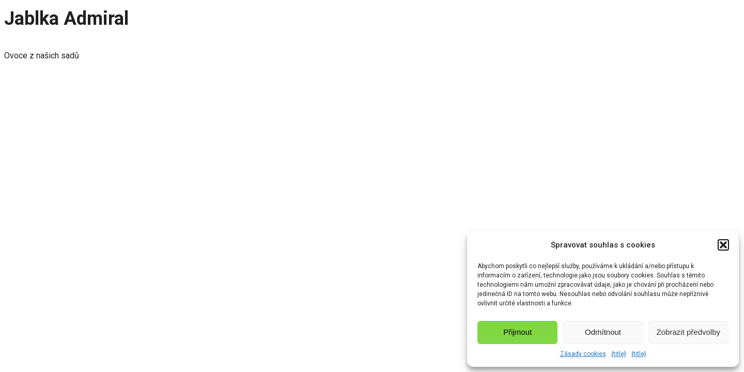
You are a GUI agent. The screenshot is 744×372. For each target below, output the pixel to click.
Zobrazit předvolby (688, 332)
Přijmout (517, 332)
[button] (723, 245)
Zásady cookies (583, 354)
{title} (618, 354)
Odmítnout (603, 332)
